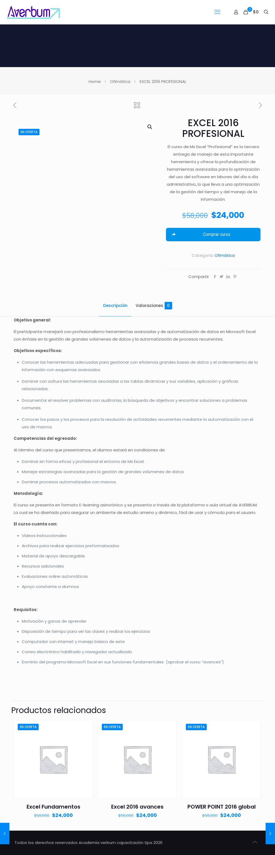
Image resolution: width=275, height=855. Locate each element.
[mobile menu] (217, 12)
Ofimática (120, 81)
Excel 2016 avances (137, 806)
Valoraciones (154, 305)
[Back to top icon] (254, 842)
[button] (150, 127)
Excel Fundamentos (53, 806)
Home (95, 81)
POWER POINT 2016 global (221, 806)
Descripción (115, 305)
